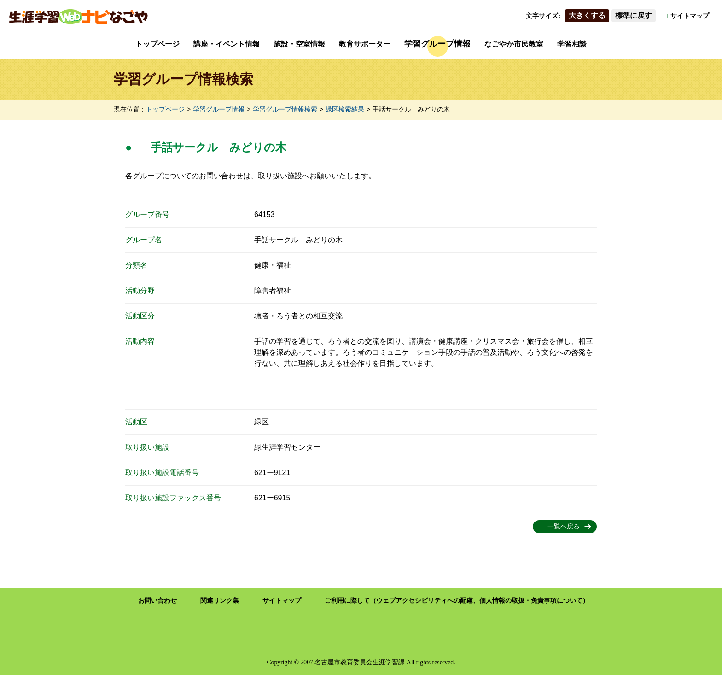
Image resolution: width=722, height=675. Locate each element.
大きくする (587, 15)
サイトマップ (689, 15)
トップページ (157, 44)
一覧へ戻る (563, 526)
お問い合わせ (157, 600)
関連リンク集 (219, 600)
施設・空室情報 (299, 44)
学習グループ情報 (437, 43)
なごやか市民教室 (513, 44)
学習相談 (572, 44)
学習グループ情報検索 (285, 109)
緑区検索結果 (345, 109)
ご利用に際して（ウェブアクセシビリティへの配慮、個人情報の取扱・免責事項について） (457, 600)
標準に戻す (633, 15)
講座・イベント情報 (226, 44)
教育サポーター (364, 44)
